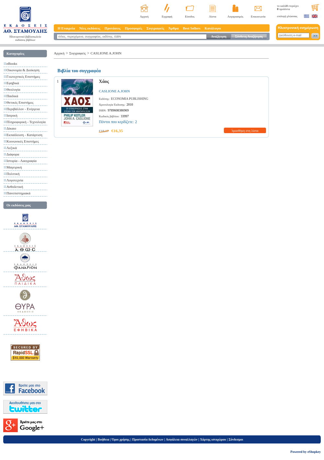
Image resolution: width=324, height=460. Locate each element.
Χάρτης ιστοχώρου (213, 439)
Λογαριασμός (235, 16)
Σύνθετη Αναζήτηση (248, 36)
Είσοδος (190, 16)
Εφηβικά (12, 83)
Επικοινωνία (258, 16)
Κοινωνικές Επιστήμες (22, 141)
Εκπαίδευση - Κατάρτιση (24, 135)
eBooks (11, 63)
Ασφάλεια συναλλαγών (181, 439)
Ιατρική (11, 115)
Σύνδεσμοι (235, 439)
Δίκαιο (11, 128)
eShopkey (314, 452)
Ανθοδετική (14, 187)
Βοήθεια (104, 439)
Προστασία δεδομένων (147, 439)
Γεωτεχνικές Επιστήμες (23, 76)
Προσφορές (133, 28)
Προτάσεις (113, 28)
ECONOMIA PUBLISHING (129, 98)
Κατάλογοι (213, 28)
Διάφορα (12, 154)
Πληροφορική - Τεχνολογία (26, 122)
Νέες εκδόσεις (89, 28)
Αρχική (144, 16)
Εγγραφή (167, 16)
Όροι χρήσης (121, 439)
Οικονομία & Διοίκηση (23, 70)
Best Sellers (191, 28)
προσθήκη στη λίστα (245, 130)
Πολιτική (12, 174)
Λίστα (212, 16)
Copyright (88, 439)
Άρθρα (173, 28)
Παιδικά (12, 96)
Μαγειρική (14, 167)
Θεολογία (13, 89)
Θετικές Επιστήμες (19, 102)
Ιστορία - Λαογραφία (21, 161)
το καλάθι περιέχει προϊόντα (288, 7)
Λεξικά (11, 148)
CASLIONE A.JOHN (106, 53)
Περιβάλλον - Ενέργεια (23, 109)
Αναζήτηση (218, 36)
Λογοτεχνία (14, 180)
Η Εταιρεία (66, 28)
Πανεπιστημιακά (18, 193)
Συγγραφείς (155, 28)
